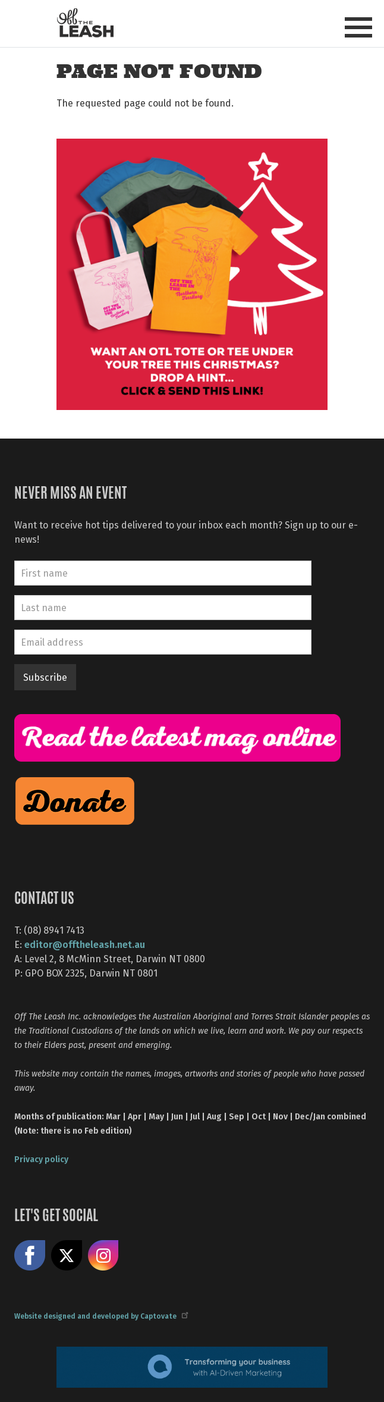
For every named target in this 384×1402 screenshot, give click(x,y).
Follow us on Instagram (103, 1255)
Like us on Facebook (29, 1255)
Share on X (66, 1255)
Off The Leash (85, 22)
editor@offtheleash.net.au (84, 944)
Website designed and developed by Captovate (100, 1315)
